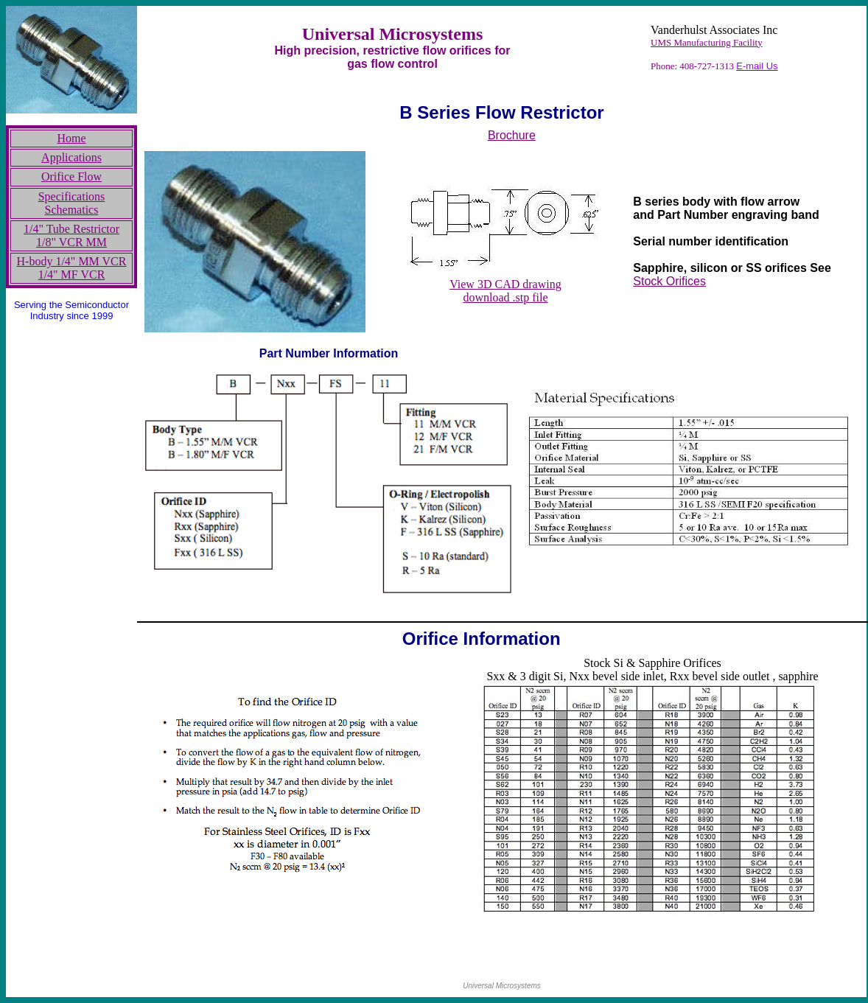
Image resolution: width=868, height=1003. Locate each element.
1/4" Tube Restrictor (71, 229)
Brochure (512, 135)
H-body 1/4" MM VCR (72, 261)
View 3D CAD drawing (505, 284)
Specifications (71, 196)
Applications (71, 157)
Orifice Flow (71, 176)
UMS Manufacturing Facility (707, 42)
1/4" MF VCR (71, 274)
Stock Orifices (669, 281)
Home (71, 138)
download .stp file (505, 297)
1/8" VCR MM (71, 242)
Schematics (72, 209)
